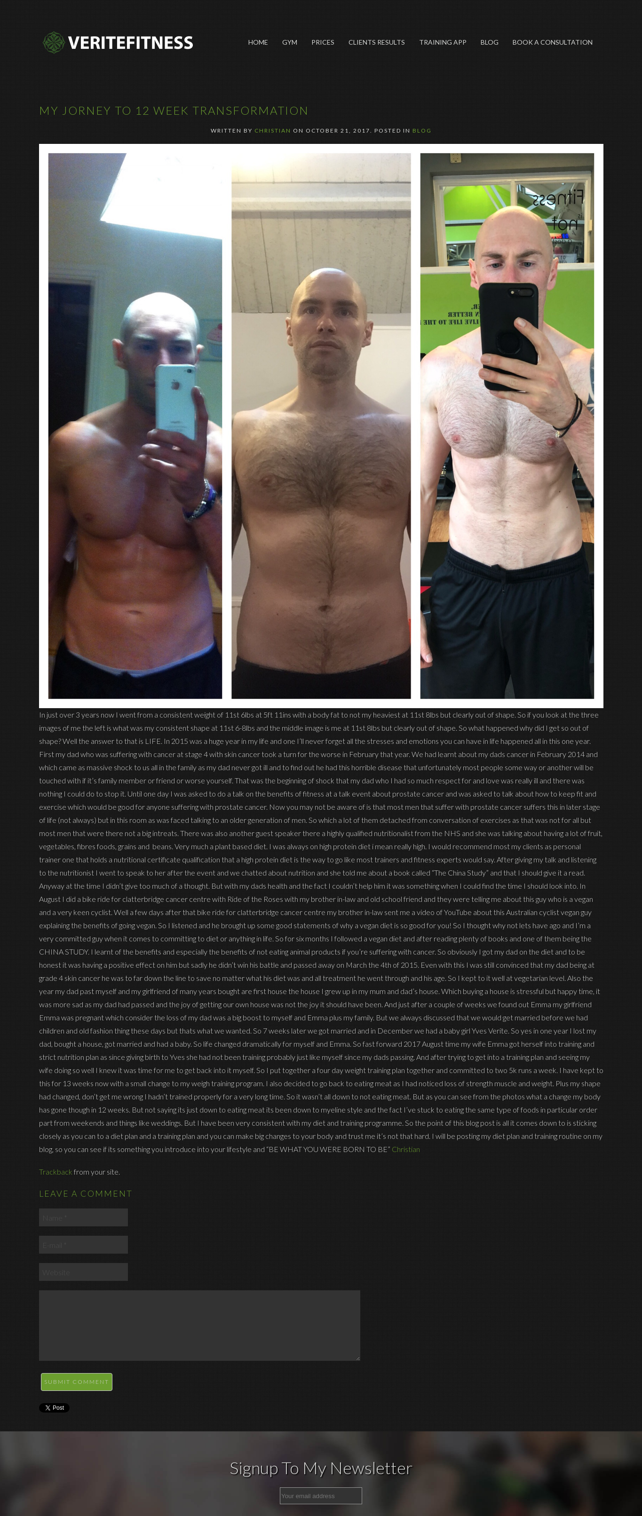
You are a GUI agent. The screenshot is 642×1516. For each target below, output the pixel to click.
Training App (443, 42)
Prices (322, 42)
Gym (289, 42)
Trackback (55, 1171)
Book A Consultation (553, 42)
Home (258, 42)
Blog (490, 42)
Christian (272, 130)
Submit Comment (76, 1381)
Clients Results (377, 42)
